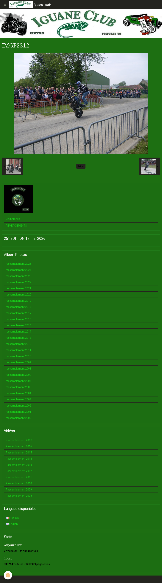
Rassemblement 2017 (19, 440)
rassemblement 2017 (18, 313)
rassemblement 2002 (18, 405)
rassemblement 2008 (18, 368)
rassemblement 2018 (18, 306)
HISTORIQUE (13, 219)
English (12, 523)
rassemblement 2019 (18, 300)
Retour (80, 166)
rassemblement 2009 (18, 362)
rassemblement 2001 (18, 411)
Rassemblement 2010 (19, 483)
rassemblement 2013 (18, 337)
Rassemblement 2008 (19, 495)
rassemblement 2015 (18, 325)
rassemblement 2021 (18, 288)
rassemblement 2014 (18, 331)
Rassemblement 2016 (19, 446)
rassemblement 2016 (18, 319)
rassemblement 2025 (18, 263)
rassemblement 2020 (18, 294)
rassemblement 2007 (18, 374)
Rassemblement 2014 (19, 458)
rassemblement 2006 (18, 380)
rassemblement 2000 (18, 417)
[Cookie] (8, 575)
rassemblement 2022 (18, 282)
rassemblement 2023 (18, 276)
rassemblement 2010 (18, 356)
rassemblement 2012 (18, 343)
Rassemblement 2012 (19, 471)
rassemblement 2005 (18, 387)
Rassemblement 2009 (19, 489)
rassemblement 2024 (18, 269)
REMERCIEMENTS (16, 225)
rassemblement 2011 (18, 350)
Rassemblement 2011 (19, 477)
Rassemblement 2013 (19, 464)
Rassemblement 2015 (19, 452)
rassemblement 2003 (18, 399)
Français (12, 517)
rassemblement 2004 (18, 393)
